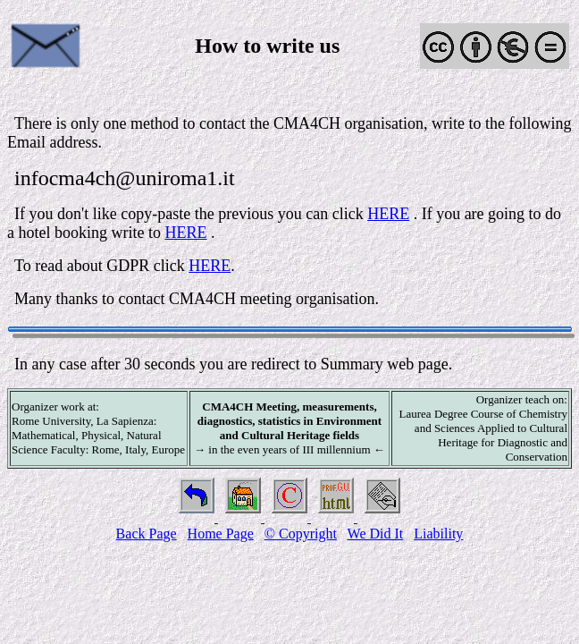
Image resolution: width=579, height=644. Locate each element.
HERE (388, 214)
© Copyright (300, 533)
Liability (438, 533)
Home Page (221, 533)
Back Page (146, 533)
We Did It (376, 533)
